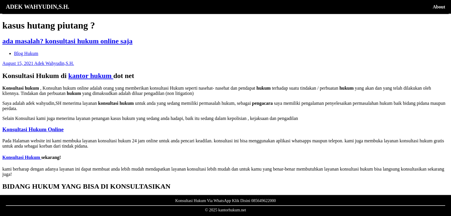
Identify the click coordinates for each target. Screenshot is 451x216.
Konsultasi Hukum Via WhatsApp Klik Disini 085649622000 (225, 201)
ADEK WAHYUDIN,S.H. (37, 6)
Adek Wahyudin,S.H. (54, 63)
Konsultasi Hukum (21, 157)
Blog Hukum (26, 53)
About (439, 6)
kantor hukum (90, 75)
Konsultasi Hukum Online (33, 129)
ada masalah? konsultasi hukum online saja (67, 41)
